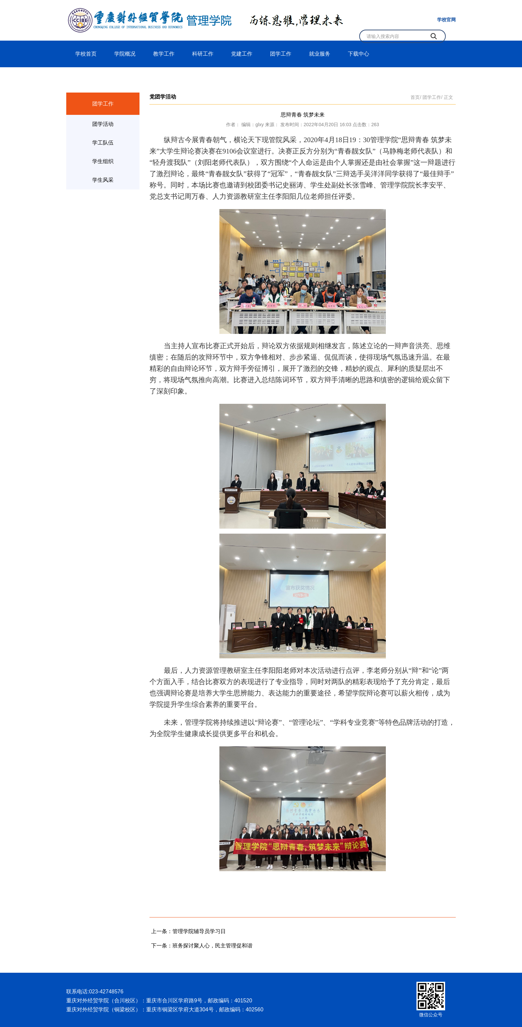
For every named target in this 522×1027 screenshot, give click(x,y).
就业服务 (319, 54)
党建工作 (241, 54)
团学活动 (103, 124)
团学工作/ (432, 97)
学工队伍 (103, 142)
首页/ (415, 97)
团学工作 (280, 54)
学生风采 (103, 180)
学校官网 (446, 19)
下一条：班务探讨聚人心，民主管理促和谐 (201, 945)
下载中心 (358, 54)
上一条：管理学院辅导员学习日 (188, 931)
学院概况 (124, 54)
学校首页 (86, 54)
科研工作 (202, 54)
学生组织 (103, 161)
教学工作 (163, 54)
